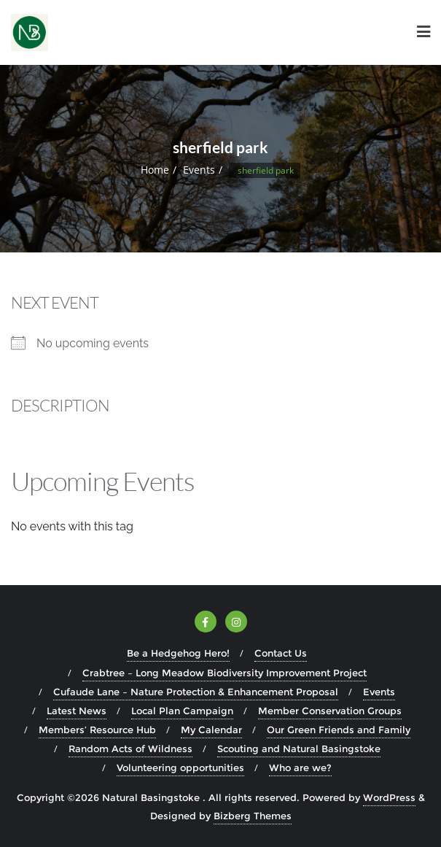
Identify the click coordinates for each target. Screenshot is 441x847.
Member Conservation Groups (330, 710)
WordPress (389, 797)
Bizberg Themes (253, 815)
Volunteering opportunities (180, 767)
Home (155, 170)
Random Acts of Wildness (130, 748)
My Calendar (211, 729)
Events (199, 170)
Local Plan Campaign (182, 710)
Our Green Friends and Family (338, 729)
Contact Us (280, 653)
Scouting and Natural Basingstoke (298, 748)
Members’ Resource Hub (97, 729)
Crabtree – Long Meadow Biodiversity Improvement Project (224, 672)
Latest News (76, 710)
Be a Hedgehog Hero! (178, 653)
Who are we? (300, 767)
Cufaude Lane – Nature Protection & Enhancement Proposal (195, 691)
